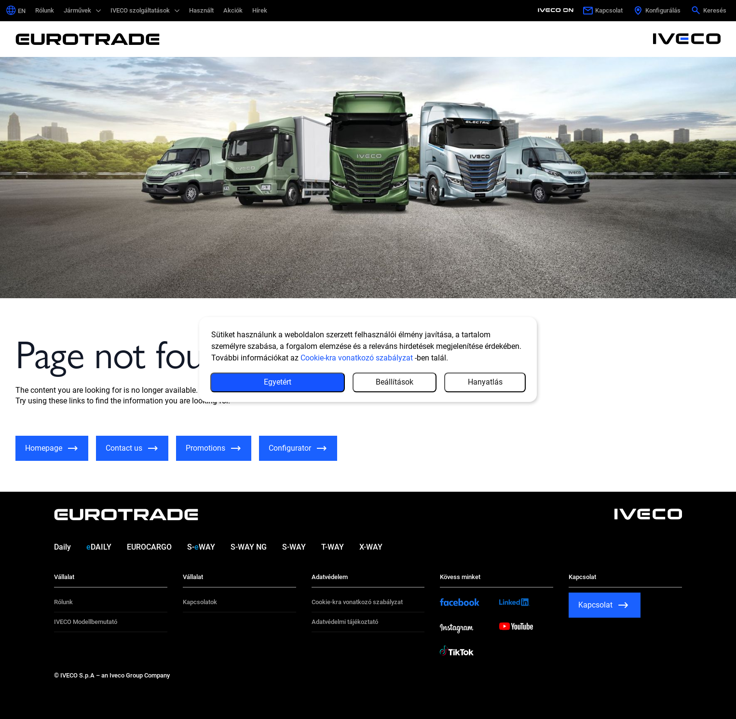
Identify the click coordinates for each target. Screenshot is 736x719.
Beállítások (394, 382)
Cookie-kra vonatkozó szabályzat (356, 357)
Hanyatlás (485, 382)
